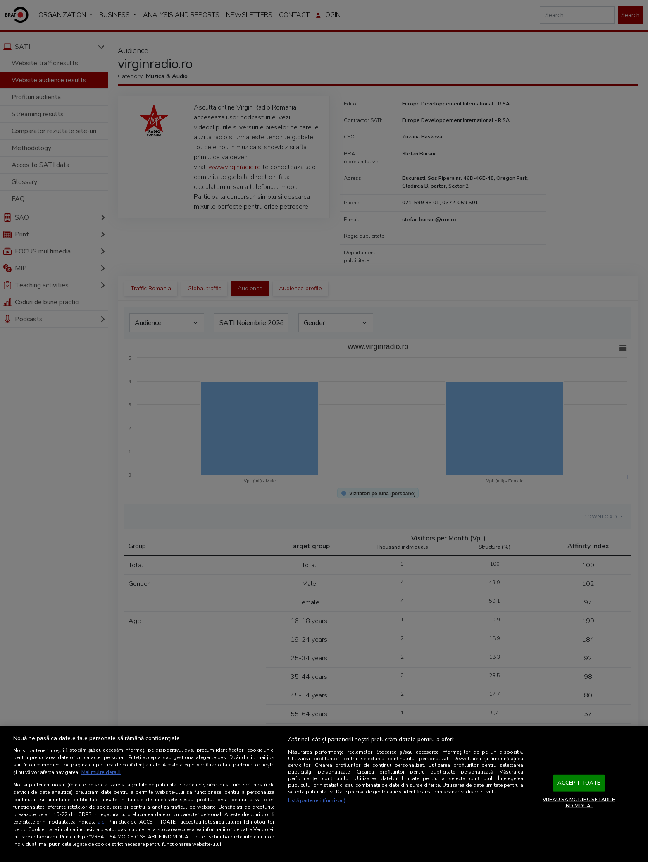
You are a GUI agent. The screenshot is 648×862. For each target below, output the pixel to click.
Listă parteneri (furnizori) (316, 800)
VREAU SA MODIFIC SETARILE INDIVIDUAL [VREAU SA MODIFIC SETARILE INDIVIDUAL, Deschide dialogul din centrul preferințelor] (579, 802)
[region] (324, 794)
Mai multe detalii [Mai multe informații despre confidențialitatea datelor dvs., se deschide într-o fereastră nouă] (101, 772)
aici (101, 822)
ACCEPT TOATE (578, 783)
